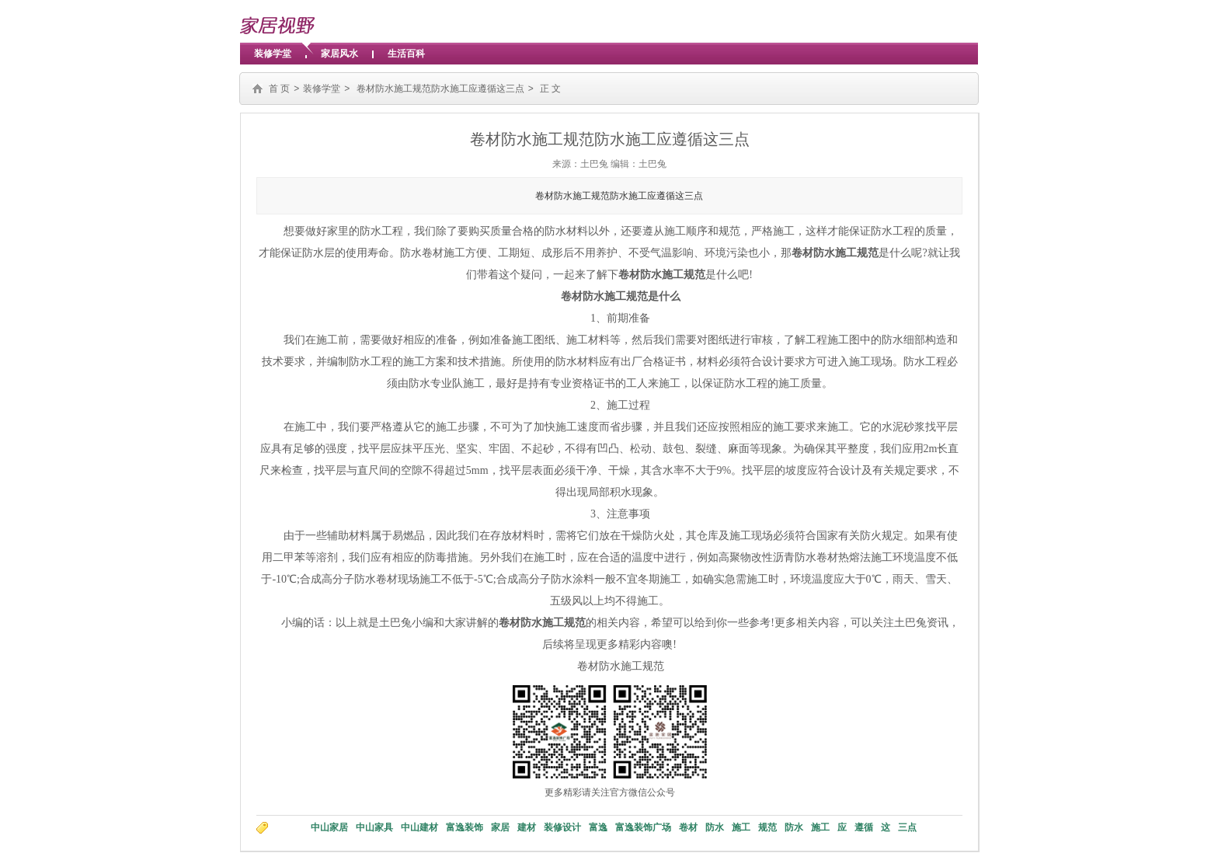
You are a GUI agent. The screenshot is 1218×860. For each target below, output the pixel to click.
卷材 (688, 827)
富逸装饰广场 (643, 827)
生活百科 (406, 53)
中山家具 (374, 827)
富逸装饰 (464, 827)
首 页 (279, 88)
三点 (907, 827)
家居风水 (339, 53)
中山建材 (419, 827)
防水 (714, 827)
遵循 (863, 827)
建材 (526, 827)
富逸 (598, 827)
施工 (741, 827)
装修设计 (562, 827)
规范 (767, 827)
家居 (500, 827)
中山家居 (329, 827)
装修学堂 (272, 53)
